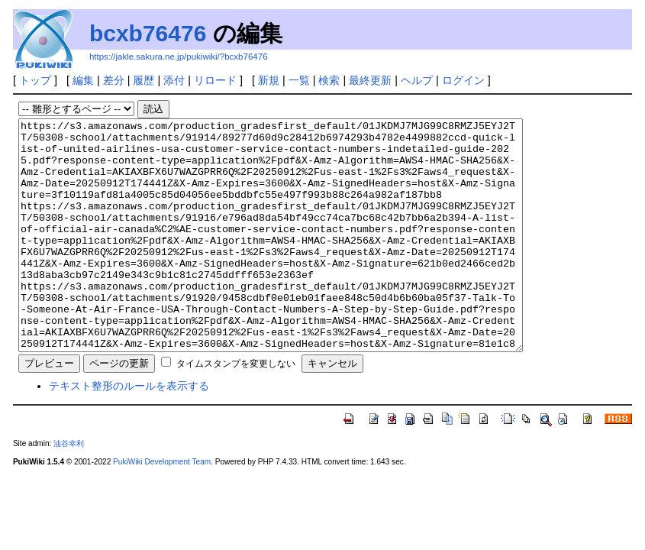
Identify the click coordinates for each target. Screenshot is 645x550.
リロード (215, 80)
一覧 (299, 80)
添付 (174, 80)
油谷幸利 (68, 489)
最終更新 (370, 80)
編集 (83, 80)
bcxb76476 (147, 33)
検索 (329, 80)
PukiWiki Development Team (162, 507)
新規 (268, 80)
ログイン (463, 80)
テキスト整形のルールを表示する (129, 431)
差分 (113, 80)
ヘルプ (417, 80)
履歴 (143, 80)
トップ (35, 80)
